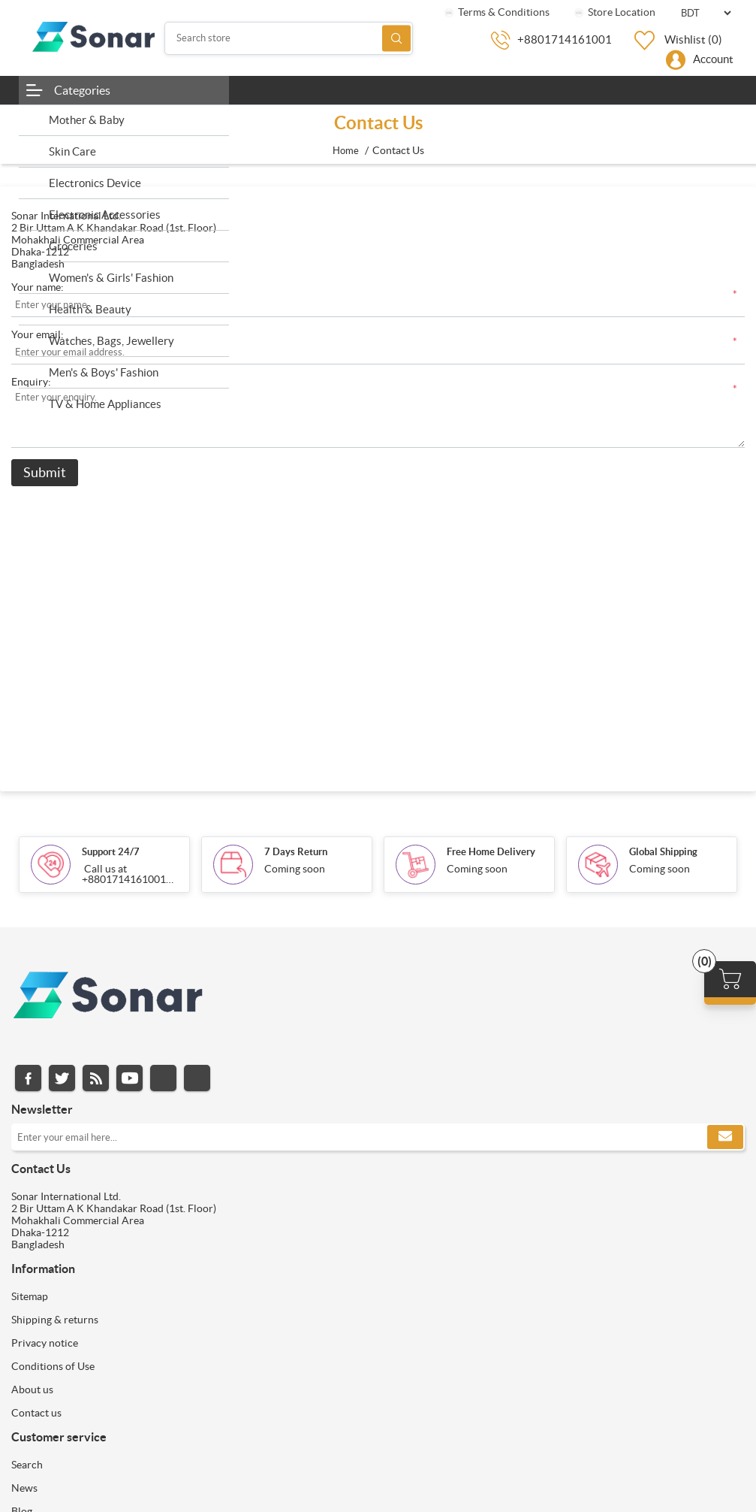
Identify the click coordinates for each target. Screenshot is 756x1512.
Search (396, 38)
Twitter (62, 1078)
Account (713, 59)
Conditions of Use (53, 1366)
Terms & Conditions (496, 12)
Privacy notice (44, 1343)
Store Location (613, 12)
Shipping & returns (54, 1320)
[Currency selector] (705, 13)
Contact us (36, 1413)
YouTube (129, 1078)
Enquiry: (31, 382)
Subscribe (725, 1137)
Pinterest (197, 1078)
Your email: (37, 334)
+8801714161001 (564, 39)
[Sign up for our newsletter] (378, 1137)
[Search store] (288, 38)
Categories (82, 90)
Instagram (163, 1078)
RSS (96, 1078)
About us (32, 1389)
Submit (44, 472)
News (24, 1488)
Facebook (28, 1078)
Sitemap (29, 1296)
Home (346, 150)
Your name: (37, 287)
